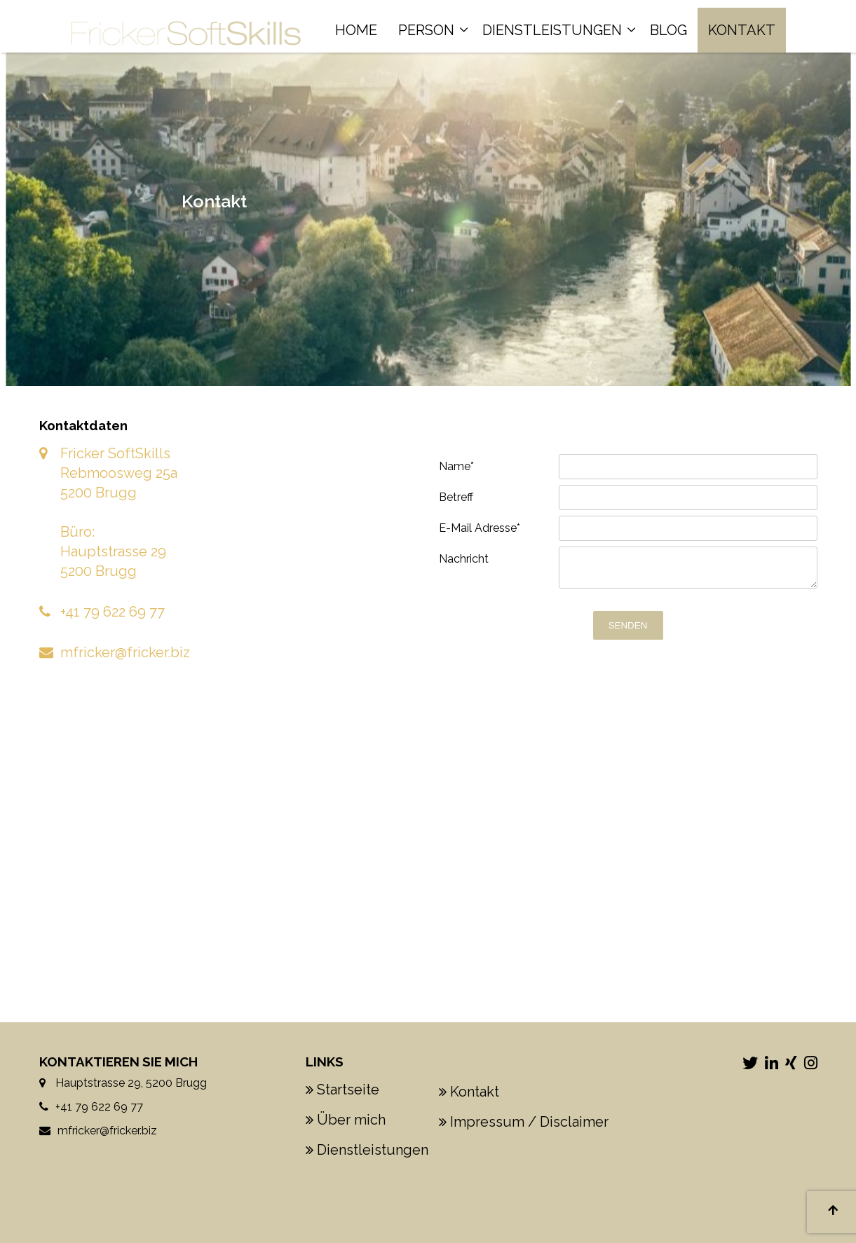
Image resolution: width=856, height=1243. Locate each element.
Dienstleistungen (552, 30)
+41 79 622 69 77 (112, 611)
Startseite (348, 1089)
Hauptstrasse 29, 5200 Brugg (130, 1083)
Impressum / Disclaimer (529, 1121)
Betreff (456, 497)
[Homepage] (185, 21)
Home (356, 30)
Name (456, 466)
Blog (668, 30)
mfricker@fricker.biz (125, 652)
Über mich (351, 1119)
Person (426, 30)
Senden (628, 625)
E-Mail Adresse (479, 528)
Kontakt (741, 30)
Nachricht (464, 558)
